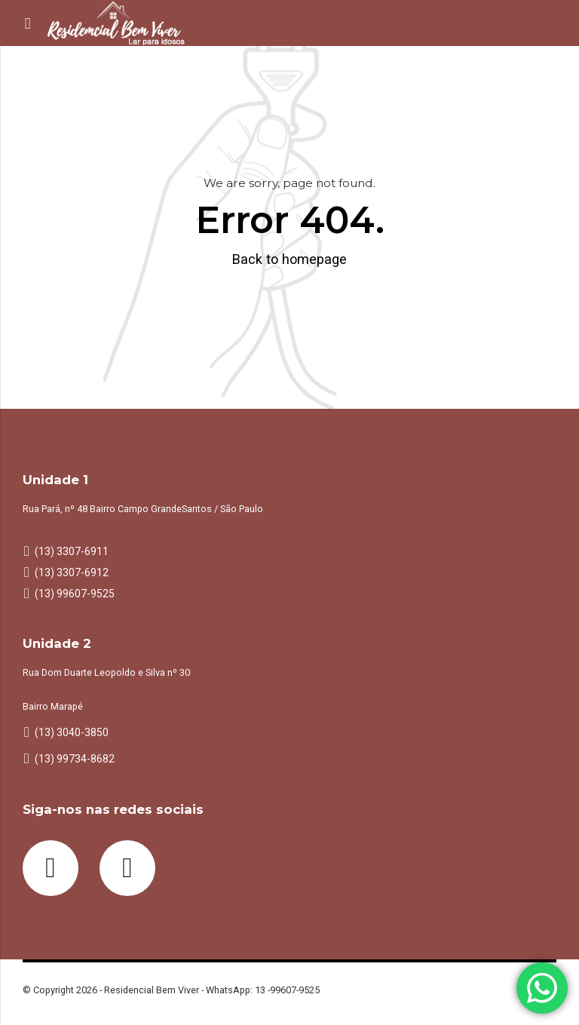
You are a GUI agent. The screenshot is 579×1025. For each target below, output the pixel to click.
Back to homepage (289, 259)
